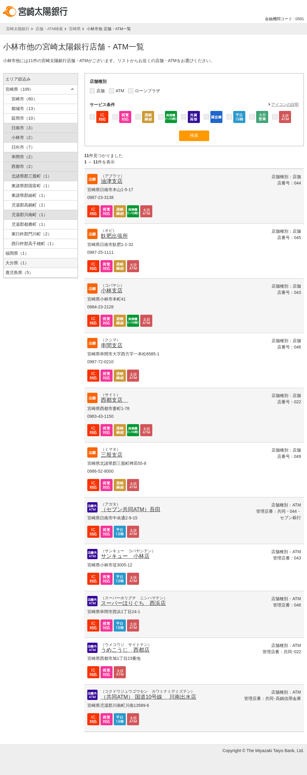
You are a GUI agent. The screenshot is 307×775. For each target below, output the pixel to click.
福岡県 (17, 253)
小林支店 (111, 291)
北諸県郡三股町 (31, 176)
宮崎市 (24, 98)
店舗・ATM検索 (49, 29)
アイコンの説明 (285, 104)
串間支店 (111, 345)
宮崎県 (75, 29)
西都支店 (114, 400)
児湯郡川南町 (29, 214)
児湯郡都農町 (29, 224)
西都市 (23, 166)
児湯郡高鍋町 (29, 205)
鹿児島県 (19, 272)
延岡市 (24, 118)
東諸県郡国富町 (31, 185)
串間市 (23, 156)
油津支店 (111, 181)
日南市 (23, 127)
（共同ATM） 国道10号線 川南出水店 (148, 697)
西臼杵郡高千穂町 (33, 243)
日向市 (23, 147)
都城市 (24, 108)
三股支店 (111, 455)
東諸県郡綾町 (29, 195)
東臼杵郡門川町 (31, 234)
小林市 (23, 137)
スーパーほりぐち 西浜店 (133, 603)
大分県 (17, 262)
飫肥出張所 (114, 236)
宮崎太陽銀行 (17, 29)
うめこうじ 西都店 (125, 650)
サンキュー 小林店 (125, 556)
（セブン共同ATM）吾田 (130, 509)
